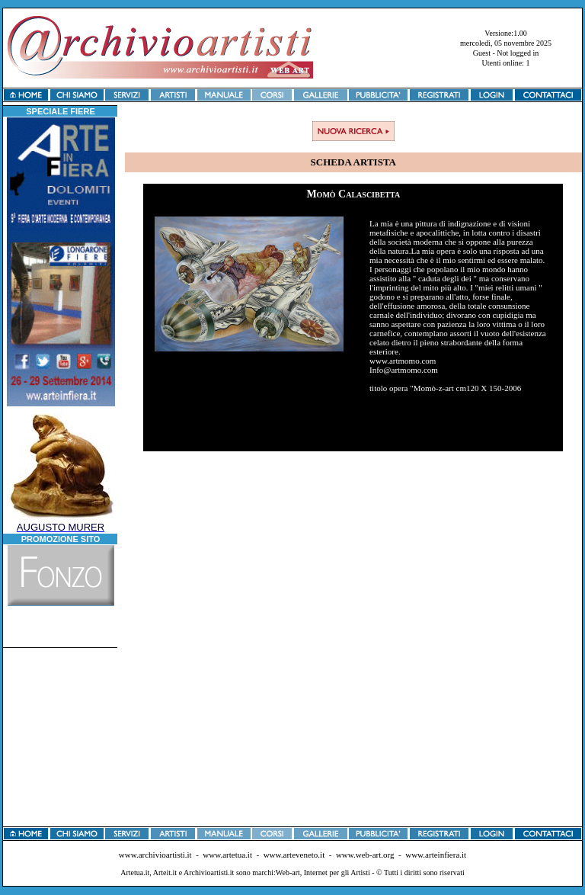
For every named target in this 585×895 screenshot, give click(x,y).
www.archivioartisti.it (155, 854)
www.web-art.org (365, 854)
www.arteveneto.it (294, 854)
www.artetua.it (227, 854)
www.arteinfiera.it (435, 854)
